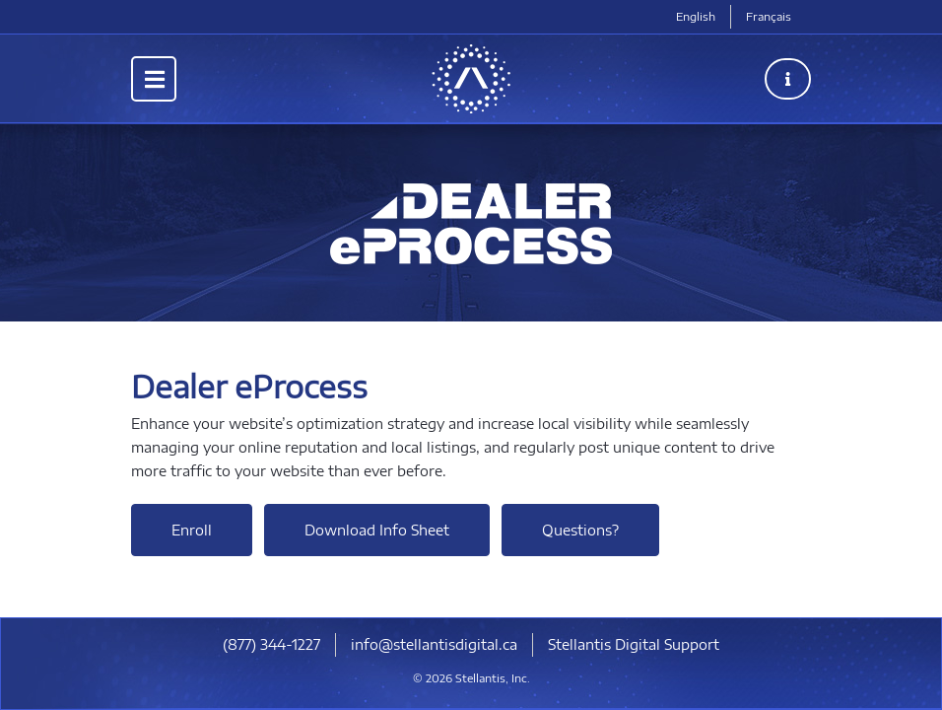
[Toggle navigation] (153, 79)
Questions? (580, 530)
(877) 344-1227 (271, 644)
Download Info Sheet (376, 530)
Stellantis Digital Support (633, 644)
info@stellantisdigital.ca (434, 644)
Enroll (191, 530)
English (695, 16)
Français (768, 16)
